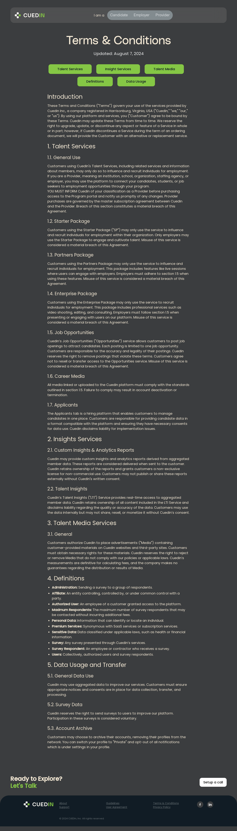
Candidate (119, 15)
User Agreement (116, 807)
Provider (163, 15)
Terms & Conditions (166, 803)
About (63, 803)
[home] (29, 15)
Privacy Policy (162, 807)
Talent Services (70, 69)
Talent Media (164, 69)
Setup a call (213, 782)
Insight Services (118, 69)
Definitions (95, 81)
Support (64, 807)
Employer (142, 15)
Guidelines (112, 803)
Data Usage (136, 81)
